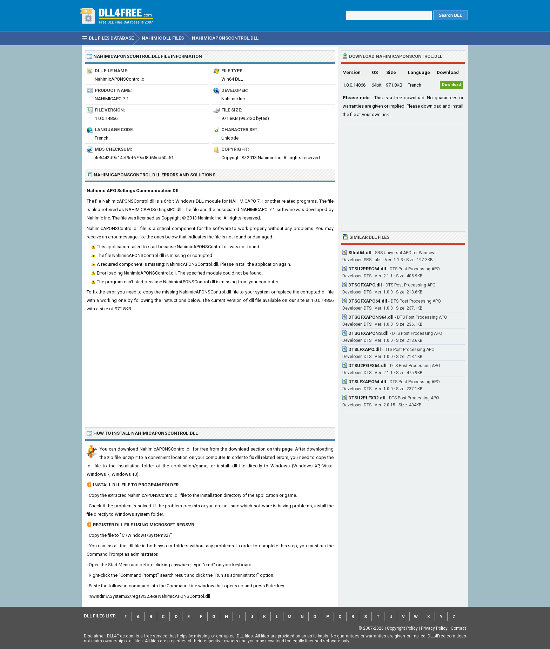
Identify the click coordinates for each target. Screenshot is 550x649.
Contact (458, 628)
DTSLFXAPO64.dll (367, 381)
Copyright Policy (402, 628)
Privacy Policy (434, 628)
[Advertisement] (210, 369)
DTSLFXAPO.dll (364, 349)
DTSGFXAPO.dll (365, 285)
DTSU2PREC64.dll (367, 268)
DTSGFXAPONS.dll (368, 333)
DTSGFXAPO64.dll (367, 301)
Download (451, 84)
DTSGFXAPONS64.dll (371, 317)
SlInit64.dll (359, 252)
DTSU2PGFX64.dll (367, 365)
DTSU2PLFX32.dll (366, 397)
